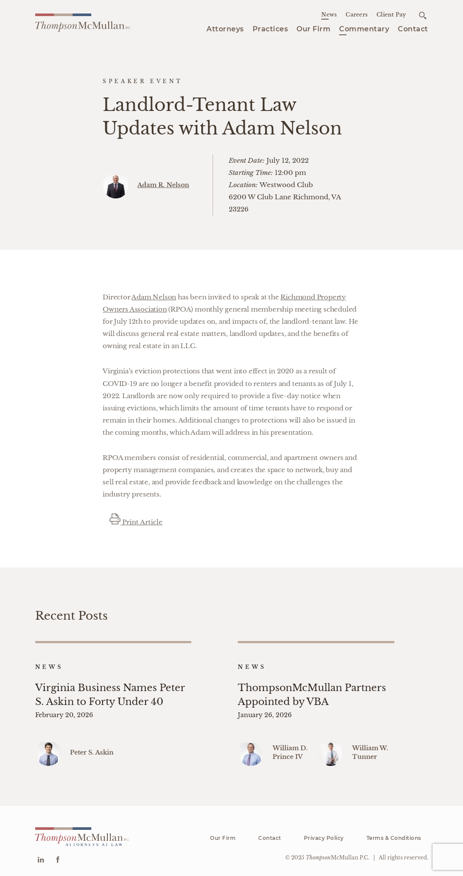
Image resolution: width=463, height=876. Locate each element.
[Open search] (422, 15)
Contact (413, 29)
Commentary (364, 29)
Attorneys (225, 29)
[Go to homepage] (83, 23)
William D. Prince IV (290, 746)
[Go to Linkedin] (40, 854)
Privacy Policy (324, 832)
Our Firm (313, 29)
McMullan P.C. (338, 851)
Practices (270, 29)
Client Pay (391, 14)
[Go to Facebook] (57, 854)
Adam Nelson (153, 297)
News (329, 14)
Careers (357, 14)
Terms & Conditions (393, 832)
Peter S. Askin (91, 746)
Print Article (136, 522)
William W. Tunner (370, 746)
